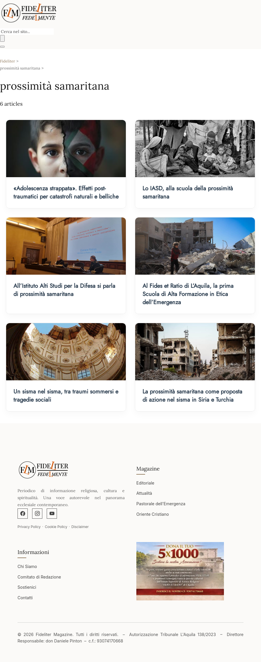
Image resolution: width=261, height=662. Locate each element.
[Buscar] (2, 38)
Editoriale (145, 482)
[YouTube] (52, 513)
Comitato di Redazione (39, 576)
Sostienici (27, 587)
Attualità (144, 493)
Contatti (25, 597)
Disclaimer (79, 527)
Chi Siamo (27, 566)
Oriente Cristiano (152, 514)
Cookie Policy (56, 527)
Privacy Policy (29, 527)
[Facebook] (23, 513)
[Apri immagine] (180, 571)
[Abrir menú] (2, 47)
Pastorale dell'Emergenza (160, 503)
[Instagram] (37, 513)
